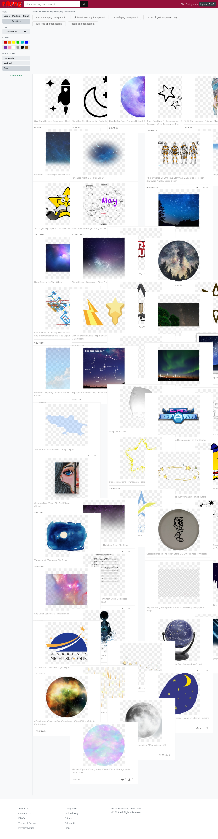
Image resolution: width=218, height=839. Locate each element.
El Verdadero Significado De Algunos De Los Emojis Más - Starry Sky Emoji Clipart (198, 371)
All (25, 31)
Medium (16, 16)
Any (6, 68)
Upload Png (71, 813)
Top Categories (189, 4)
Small (26, 16)
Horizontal (9, 58)
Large (7, 16)
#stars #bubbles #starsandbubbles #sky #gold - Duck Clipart (124, 681)
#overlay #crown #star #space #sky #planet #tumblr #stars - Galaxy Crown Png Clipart (162, 490)
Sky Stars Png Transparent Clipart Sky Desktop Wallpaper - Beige (162, 600)
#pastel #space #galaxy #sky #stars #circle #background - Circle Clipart (86, 762)
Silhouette (11, 31)
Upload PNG (207, 4)
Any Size (16, 21)
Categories (71, 808)
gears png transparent (83, 24)
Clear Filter (16, 75)
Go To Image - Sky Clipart (121, 371)
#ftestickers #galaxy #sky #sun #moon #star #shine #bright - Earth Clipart (50, 714)
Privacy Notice (26, 828)
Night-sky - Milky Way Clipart (48, 272)
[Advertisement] (124, 49)
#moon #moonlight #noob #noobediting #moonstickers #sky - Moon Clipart (125, 738)
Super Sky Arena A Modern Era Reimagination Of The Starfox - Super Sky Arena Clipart (162, 433)
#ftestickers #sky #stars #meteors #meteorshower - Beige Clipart (88, 706)
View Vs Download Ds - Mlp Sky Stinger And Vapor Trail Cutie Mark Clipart (87, 329)
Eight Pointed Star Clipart (196, 317)
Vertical (8, 63)
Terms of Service (27, 823)
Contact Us (24, 813)
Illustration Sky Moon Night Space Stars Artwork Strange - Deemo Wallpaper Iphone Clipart (88, 649)
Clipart (68, 818)
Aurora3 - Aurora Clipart (158, 379)
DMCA (22, 818)
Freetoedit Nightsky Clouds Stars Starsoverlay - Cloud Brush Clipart (50, 386)
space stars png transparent (50, 17)
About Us (23, 808)
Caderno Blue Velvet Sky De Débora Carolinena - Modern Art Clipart (49, 496)
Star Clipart (152, 225)
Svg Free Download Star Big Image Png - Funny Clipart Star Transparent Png (199, 481)
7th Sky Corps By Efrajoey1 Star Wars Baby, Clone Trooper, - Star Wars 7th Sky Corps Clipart (163, 171)
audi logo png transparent (49, 24)
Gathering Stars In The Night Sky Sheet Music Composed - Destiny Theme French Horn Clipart (88, 592)
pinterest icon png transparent (89, 17)
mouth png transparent (126, 17)
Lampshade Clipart (118, 421)
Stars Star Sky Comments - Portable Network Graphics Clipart (85, 114)
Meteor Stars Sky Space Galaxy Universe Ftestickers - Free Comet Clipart (199, 652)
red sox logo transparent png (162, 17)
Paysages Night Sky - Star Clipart (88, 168)
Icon (67, 828)
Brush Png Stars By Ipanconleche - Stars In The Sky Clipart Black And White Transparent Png (163, 114)
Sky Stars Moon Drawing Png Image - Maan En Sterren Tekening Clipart (161, 711)
